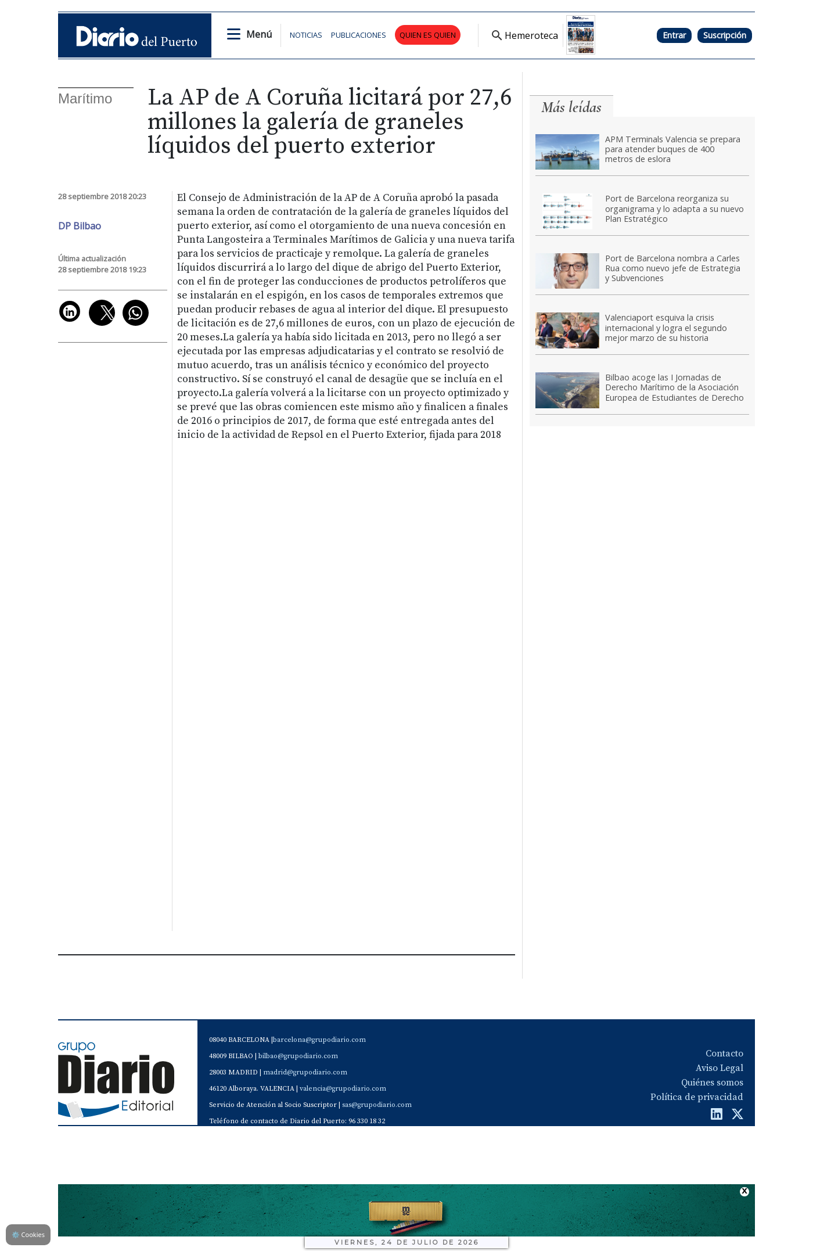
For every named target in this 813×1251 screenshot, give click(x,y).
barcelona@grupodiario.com (319, 1040)
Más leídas (571, 107)
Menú (259, 34)
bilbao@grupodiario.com (298, 1056)
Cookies (28, 1234)
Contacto (724, 1053)
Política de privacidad (696, 1097)
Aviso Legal (719, 1068)
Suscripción (724, 35)
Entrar (674, 35)
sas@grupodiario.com (377, 1105)
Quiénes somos (712, 1082)
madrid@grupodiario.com (305, 1072)
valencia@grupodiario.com (343, 1088)
